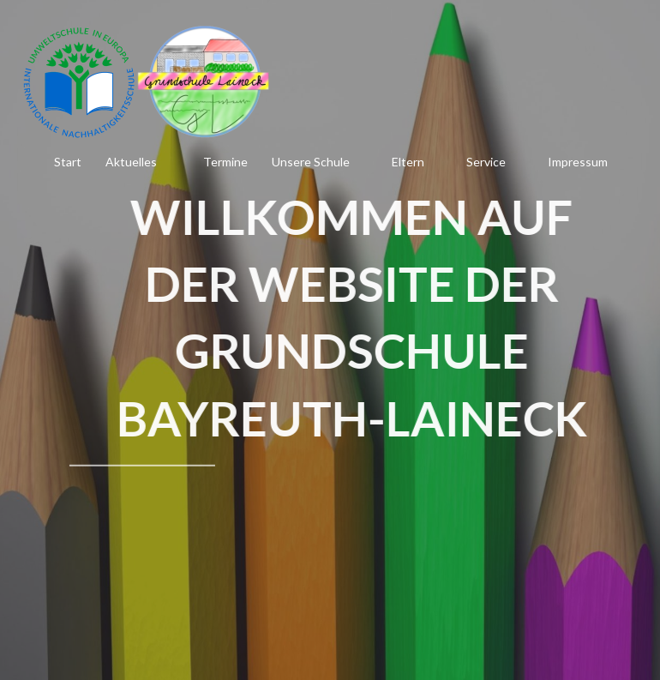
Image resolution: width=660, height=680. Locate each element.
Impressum (578, 161)
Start (67, 161)
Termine (225, 161)
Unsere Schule (311, 161)
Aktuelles (131, 161)
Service (486, 161)
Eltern (408, 161)
